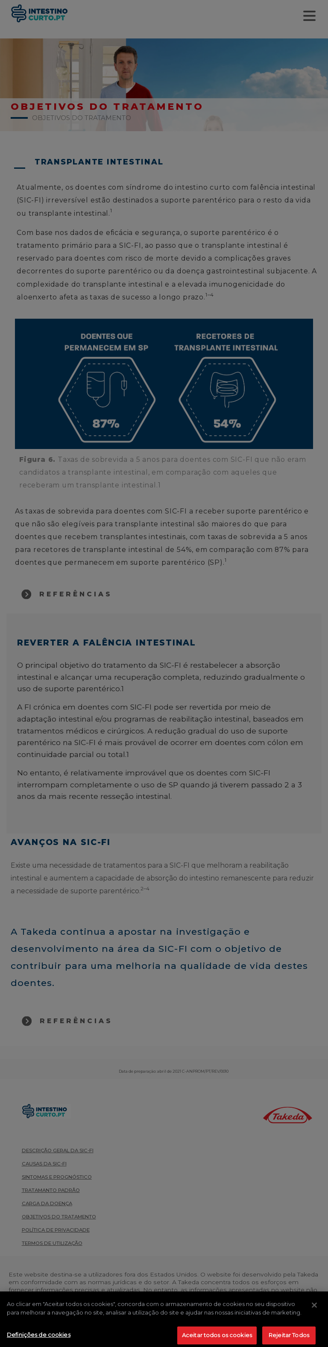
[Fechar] (314, 1312)
